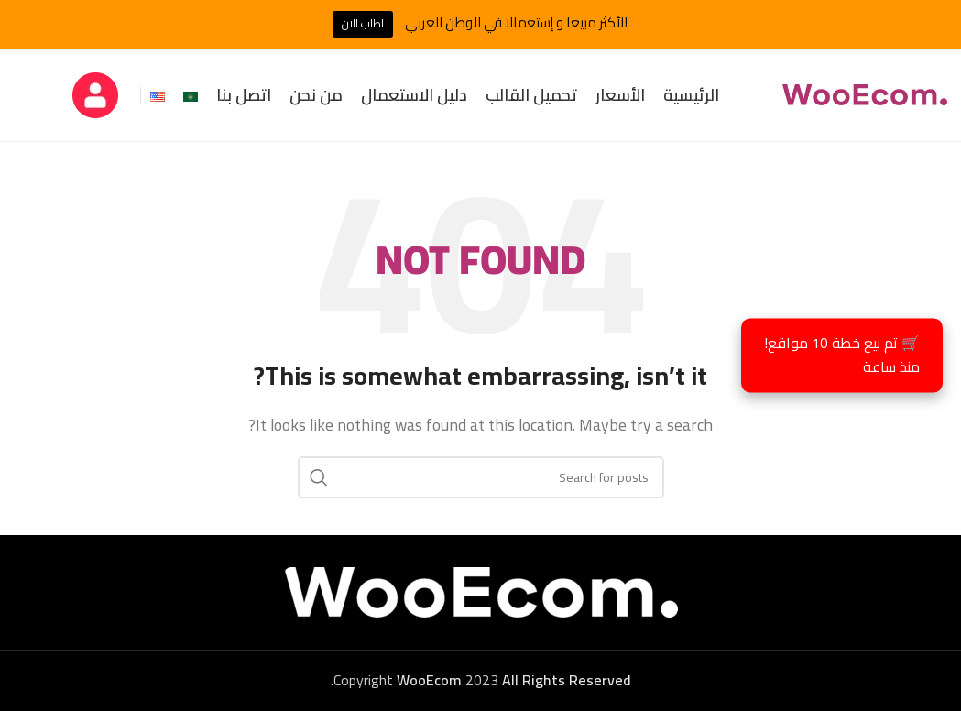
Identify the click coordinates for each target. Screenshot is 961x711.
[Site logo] (864, 93)
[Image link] (481, 591)
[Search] (481, 477)
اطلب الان (363, 23)
